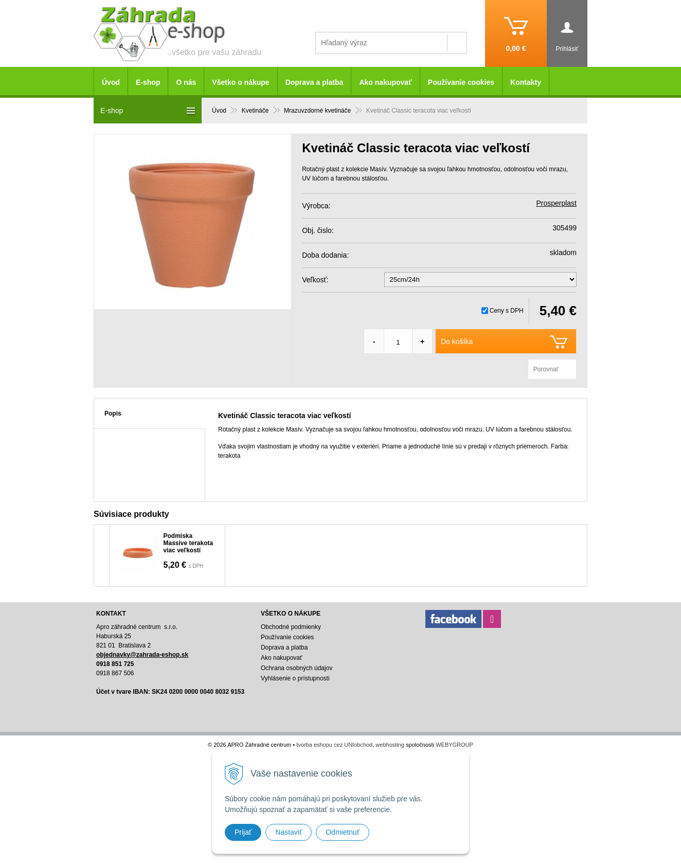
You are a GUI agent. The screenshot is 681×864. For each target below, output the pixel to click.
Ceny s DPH (507, 310)
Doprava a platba (314, 82)
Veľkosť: (315, 280)
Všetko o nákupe (240, 82)
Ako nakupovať (385, 82)
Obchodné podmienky (291, 627)
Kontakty (525, 82)
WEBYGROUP (454, 745)
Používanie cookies (461, 82)
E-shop (148, 82)
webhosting (389, 745)
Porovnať (546, 369)
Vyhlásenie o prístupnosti (295, 678)
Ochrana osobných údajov (296, 668)
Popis (112, 413)
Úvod (111, 82)
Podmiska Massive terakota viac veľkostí (188, 543)
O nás (186, 82)
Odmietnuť (343, 832)
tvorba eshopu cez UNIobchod (334, 745)
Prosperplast (556, 203)
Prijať (243, 832)
